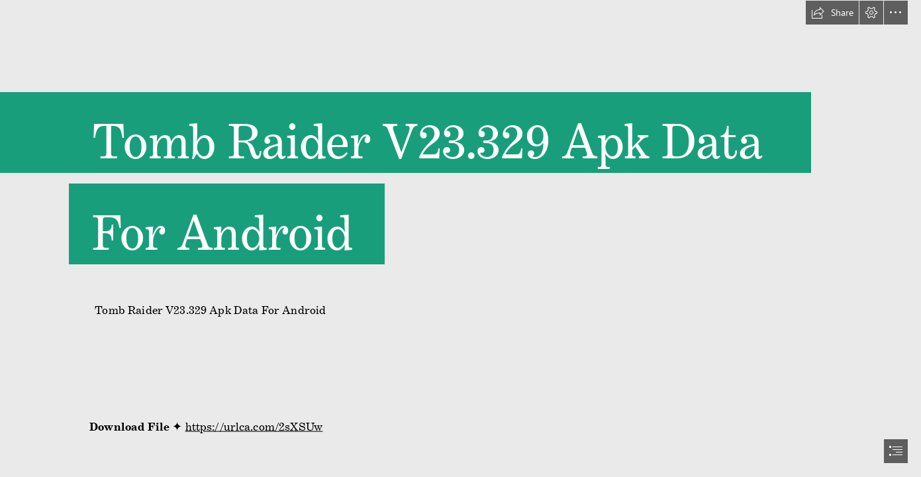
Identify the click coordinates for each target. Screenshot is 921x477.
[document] (460, 238)
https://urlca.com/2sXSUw (254, 423)
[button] (832, 13)
